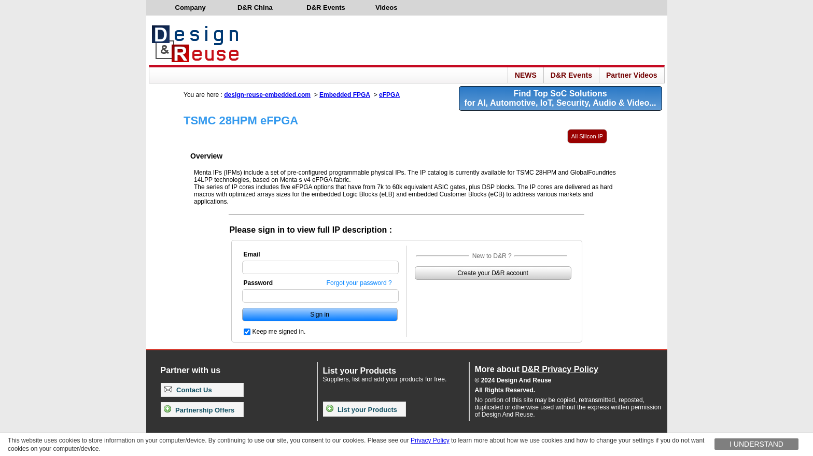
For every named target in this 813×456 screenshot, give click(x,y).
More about (536, 369)
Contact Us (188, 390)
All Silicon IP (587, 136)
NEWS (526, 75)
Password (258, 283)
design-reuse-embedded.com (267, 94)
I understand (756, 444)
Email (252, 254)
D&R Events (571, 75)
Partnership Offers (199, 410)
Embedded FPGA (344, 94)
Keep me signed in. (279, 331)
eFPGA (389, 94)
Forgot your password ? (359, 283)
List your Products (361, 410)
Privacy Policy (430, 440)
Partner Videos (631, 75)
